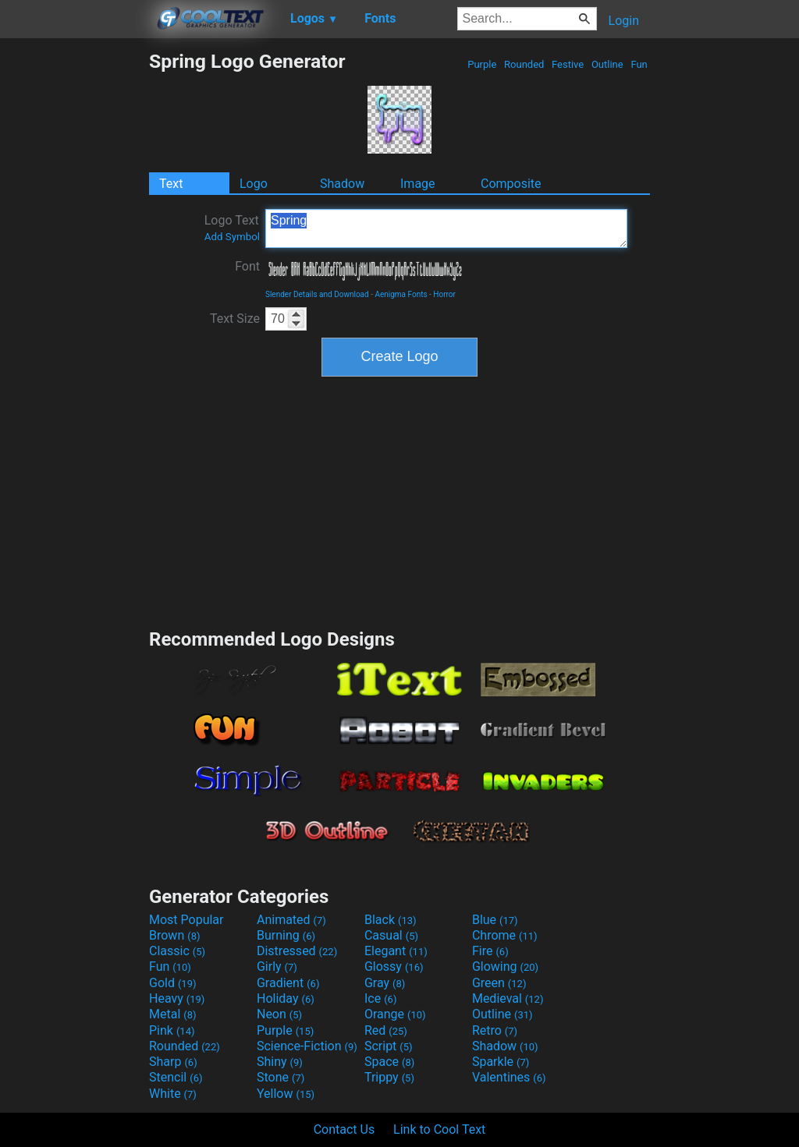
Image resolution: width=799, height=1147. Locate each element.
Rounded (524, 64)
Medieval (508, 998)
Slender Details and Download (317, 294)
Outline (607, 64)
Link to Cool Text (439, 1129)
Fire (490, 950)
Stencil (175, 1077)
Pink (172, 1030)
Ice (380, 998)
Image (417, 183)
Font (247, 266)
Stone (280, 1077)
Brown (174, 935)
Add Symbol (232, 236)
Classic (177, 950)
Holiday (285, 998)
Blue (495, 919)
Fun (639, 64)
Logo (254, 183)
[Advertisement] (74, 284)
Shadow (342, 183)
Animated (291, 919)
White (173, 1093)
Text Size (235, 318)
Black (390, 919)
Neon (279, 1014)
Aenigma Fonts (401, 294)
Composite (511, 183)
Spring (446, 228)
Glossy (394, 966)
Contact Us (344, 1129)
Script (388, 1046)
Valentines (509, 1077)
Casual (391, 935)
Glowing (505, 966)
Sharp (173, 1061)
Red (385, 1030)
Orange (395, 1014)
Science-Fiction (307, 1046)
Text (171, 183)
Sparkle (500, 1061)
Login (624, 20)
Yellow (285, 1093)
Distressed (297, 950)
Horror (444, 294)
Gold (173, 982)
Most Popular (186, 919)
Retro (494, 1030)
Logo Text (232, 227)
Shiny (280, 1061)
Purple (482, 64)
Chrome (505, 935)
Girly (277, 966)
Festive (568, 64)
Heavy (176, 998)
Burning (286, 935)
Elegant (396, 950)
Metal (173, 1014)
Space (389, 1061)
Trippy (389, 1077)
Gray (384, 982)
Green (499, 982)
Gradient (288, 982)
